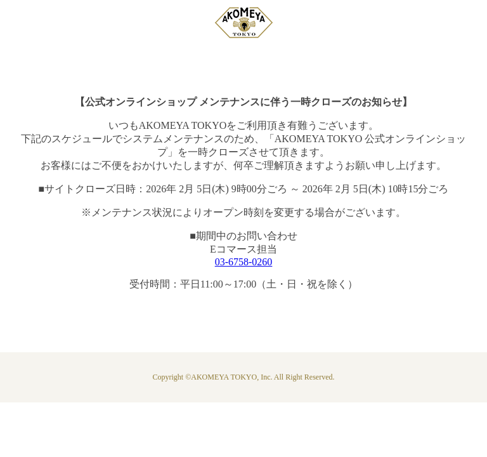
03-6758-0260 (244, 261)
